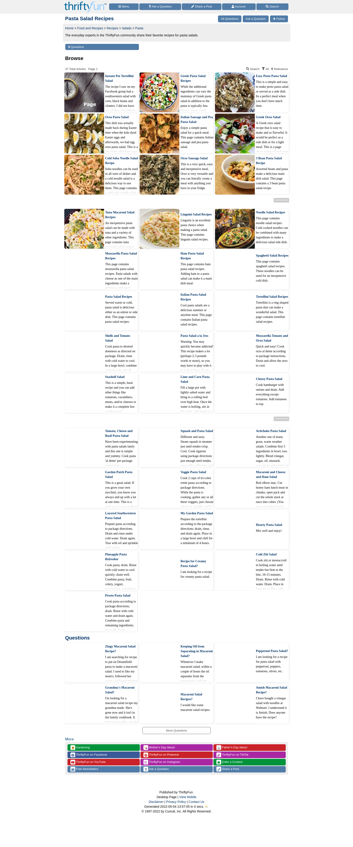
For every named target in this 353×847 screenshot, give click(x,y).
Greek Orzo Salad (268, 117)
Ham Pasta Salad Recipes (192, 256)
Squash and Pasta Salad (196, 431)
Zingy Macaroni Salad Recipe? (120, 649)
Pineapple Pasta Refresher (116, 557)
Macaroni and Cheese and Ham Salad (270, 474)
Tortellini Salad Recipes (272, 296)
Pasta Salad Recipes (118, 296)
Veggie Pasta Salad (193, 472)
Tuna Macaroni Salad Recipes (120, 215)
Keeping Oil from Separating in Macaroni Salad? (196, 651)
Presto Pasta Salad (117, 595)
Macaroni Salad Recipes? (191, 697)
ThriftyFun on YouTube (88, 762)
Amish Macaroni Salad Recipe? (271, 690)
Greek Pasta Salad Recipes (192, 78)
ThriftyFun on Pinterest (161, 754)
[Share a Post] (202, 6)
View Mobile (187, 797)
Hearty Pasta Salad (269, 525)
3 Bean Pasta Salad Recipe (269, 161)
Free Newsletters (84, 769)
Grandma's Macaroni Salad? (120, 690)
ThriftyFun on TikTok (232, 754)
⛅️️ (207, 806)
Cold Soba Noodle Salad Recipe (121, 161)
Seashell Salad (115, 377)
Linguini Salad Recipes (196, 214)
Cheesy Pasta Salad (269, 379)
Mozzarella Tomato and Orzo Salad (272, 338)
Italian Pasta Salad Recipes (193, 297)
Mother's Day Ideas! (159, 747)
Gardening (80, 747)
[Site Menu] (124, 6)
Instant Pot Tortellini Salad (119, 78)
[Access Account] (239, 6)
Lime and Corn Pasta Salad (195, 379)
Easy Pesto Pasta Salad (271, 76)
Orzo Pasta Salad (117, 117)
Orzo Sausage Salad (194, 158)
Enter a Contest (229, 762)
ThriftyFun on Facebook (88, 754)
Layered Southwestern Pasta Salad (120, 516)
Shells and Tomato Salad (117, 338)
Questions (76, 47)
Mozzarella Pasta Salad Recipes (121, 256)
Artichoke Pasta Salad (271, 431)
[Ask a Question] (160, 6)
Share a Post (227, 769)
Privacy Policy (176, 802)
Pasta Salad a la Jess (194, 335)
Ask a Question (156, 769)
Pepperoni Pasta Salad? (272, 651)
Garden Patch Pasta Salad (119, 474)
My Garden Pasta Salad (196, 513)
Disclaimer (156, 802)
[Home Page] (85, 3)
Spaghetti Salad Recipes (272, 255)
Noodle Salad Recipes (270, 212)
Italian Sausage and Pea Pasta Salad (196, 119)
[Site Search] (272, 6)
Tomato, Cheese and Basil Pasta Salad (119, 433)
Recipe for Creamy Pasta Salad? (193, 564)
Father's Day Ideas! (232, 747)
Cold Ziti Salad (266, 554)
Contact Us (196, 802)
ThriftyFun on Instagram (161, 762)
